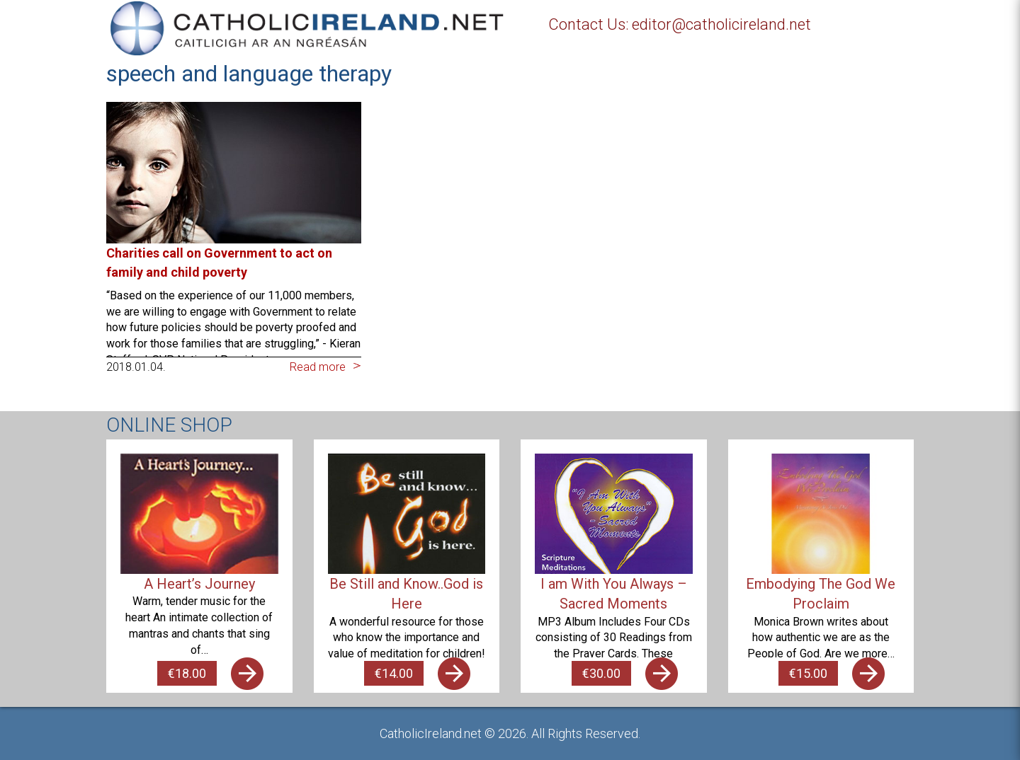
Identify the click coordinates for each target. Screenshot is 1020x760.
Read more (318, 367)
